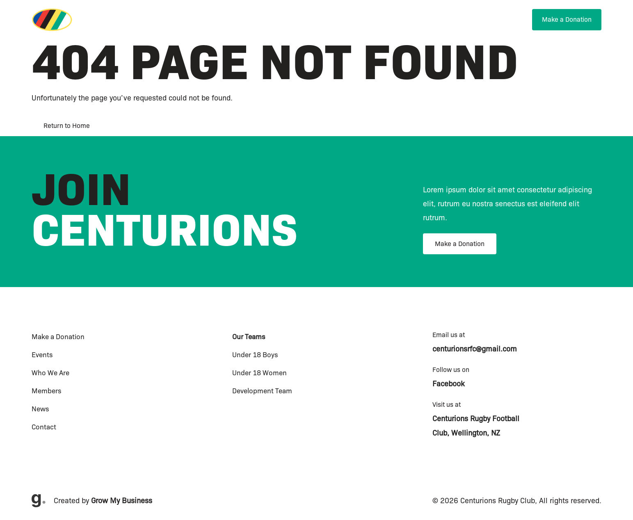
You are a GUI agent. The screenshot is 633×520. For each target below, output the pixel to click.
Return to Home (66, 126)
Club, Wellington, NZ (466, 433)
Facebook (448, 383)
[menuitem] (352, 21)
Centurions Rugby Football (475, 418)
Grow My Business (121, 500)
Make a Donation (459, 244)
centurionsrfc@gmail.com (474, 349)
